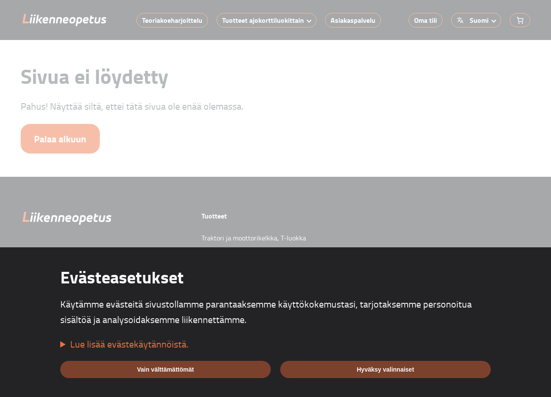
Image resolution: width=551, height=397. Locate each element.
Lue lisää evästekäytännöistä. (129, 344)
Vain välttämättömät (165, 369)
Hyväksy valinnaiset (385, 369)
